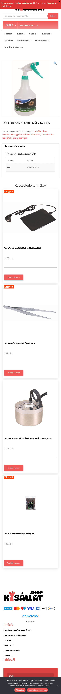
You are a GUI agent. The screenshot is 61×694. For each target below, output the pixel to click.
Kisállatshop (41, 131)
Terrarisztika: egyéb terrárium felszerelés (21, 134)
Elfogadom (20, 690)
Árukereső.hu (30, 621)
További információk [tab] (15, 146)
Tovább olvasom (13, 277)
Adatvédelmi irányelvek (37, 690)
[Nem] (57, 685)
